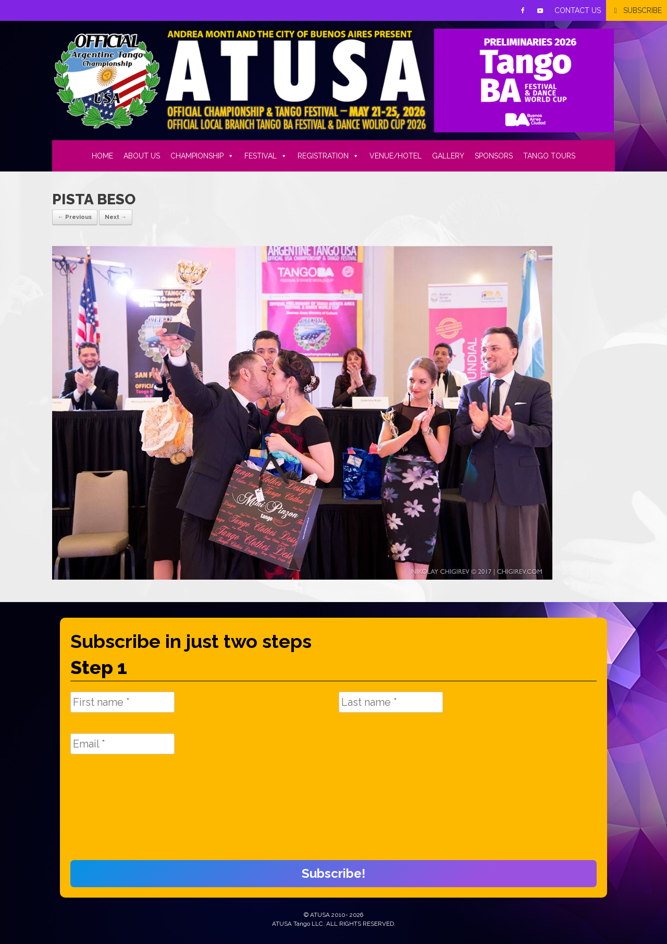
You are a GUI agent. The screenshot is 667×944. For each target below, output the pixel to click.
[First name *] (122, 702)
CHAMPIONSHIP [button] (202, 155)
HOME (102, 156)
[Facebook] (523, 10)
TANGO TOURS (549, 156)
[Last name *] (391, 702)
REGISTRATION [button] (328, 155)
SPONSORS (494, 156)
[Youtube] (540, 10)
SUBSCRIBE (642, 10)
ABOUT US (141, 156)
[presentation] (113, 812)
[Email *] (122, 743)
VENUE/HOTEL (395, 156)
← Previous (75, 217)
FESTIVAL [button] (265, 155)
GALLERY (448, 156)
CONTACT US (577, 10)
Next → (116, 217)
